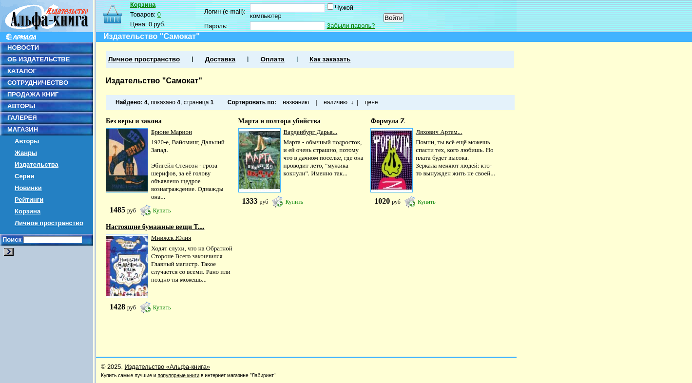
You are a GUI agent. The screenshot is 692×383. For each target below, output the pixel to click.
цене (371, 102)
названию (296, 102)
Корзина (27, 211)
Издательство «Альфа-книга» (167, 366)
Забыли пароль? (351, 25)
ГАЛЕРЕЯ (22, 117)
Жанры (26, 152)
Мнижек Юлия (171, 237)
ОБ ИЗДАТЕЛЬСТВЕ (38, 59)
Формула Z (387, 121)
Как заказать (329, 59)
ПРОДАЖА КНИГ (32, 94)
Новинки (28, 188)
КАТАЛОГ (22, 71)
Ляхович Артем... (439, 131)
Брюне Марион (171, 131)
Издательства (36, 164)
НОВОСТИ (23, 47)
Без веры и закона (134, 121)
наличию (335, 102)
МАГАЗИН (22, 129)
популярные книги (178, 375)
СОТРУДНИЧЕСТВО (37, 82)
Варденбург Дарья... (311, 131)
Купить (162, 210)
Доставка (220, 59)
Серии (25, 176)
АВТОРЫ (21, 106)
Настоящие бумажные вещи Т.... (155, 226)
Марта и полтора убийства (279, 121)
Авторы (27, 141)
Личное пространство (49, 223)
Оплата (272, 59)
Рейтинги (29, 199)
